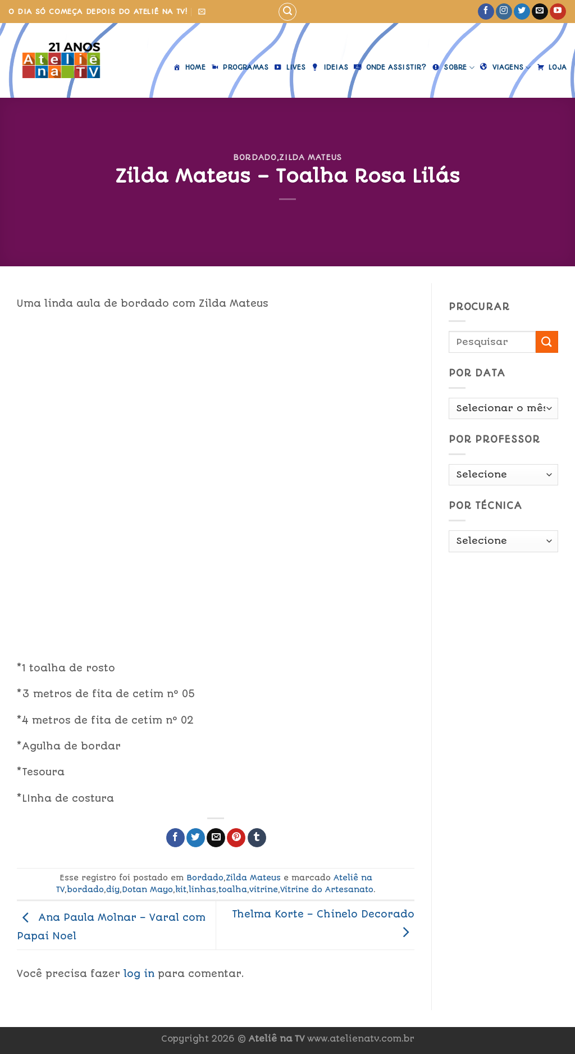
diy (113, 889)
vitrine (263, 889)
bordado (85, 889)
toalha (232, 889)
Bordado (255, 157)
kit (180, 889)
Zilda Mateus (310, 157)
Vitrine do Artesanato (326, 889)
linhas (202, 889)
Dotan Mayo (147, 889)
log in (139, 973)
